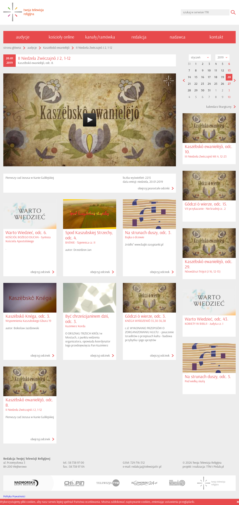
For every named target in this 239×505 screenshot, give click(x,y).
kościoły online (61, 37)
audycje (22, 37)
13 (229, 71)
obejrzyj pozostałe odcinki (154, 188)
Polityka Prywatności (14, 496)
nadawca (177, 37)
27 (229, 84)
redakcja (138, 37)
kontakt (216, 37)
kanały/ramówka (100, 37)
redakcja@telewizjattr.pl (146, 467)
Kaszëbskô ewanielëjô (56, 48)
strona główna (12, 48)
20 (229, 77)
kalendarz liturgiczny (218, 107)
